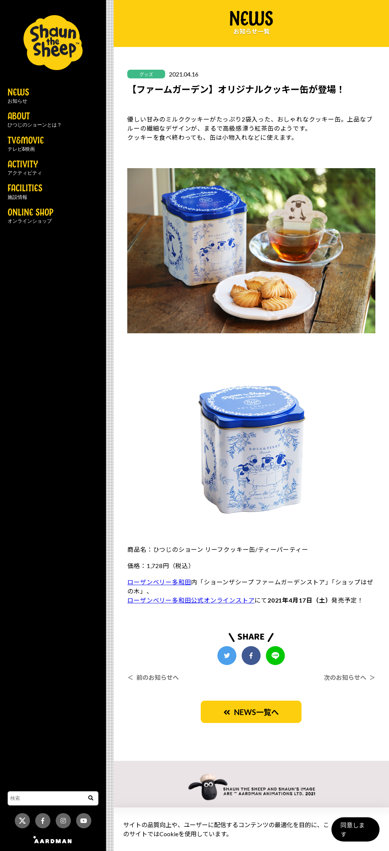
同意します (355, 832)
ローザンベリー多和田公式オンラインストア (191, 600)
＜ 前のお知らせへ (153, 677)
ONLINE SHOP (30, 216)
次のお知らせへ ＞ (349, 677)
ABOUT (35, 120)
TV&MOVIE (26, 144)
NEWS (18, 96)
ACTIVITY (25, 168)
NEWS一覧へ (251, 712)
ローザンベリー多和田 (159, 582)
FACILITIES (25, 192)
